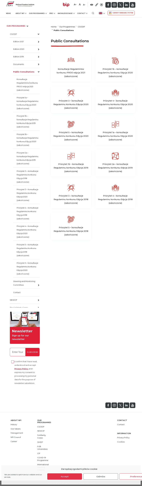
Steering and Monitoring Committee (24, 283)
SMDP (40, 442)
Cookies (121, 442)
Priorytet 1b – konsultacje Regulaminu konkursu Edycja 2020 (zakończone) (27, 139)
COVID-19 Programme (42, 458)
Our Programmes (38, 13)
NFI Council (16, 437)
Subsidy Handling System (121, 13)
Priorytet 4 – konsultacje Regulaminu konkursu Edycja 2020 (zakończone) (27, 231)
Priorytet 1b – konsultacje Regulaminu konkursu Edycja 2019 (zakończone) (27, 121)
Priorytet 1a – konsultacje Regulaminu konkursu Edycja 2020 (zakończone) (27, 103)
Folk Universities (42, 447)
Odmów (100, 476)
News (8, 13)
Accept (65, 476)
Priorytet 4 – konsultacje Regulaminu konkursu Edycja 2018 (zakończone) (27, 213)
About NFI (21, 13)
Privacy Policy (21, 369)
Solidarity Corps (41, 436)
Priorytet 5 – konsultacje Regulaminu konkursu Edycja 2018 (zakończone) (27, 250)
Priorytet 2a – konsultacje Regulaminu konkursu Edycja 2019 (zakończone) (27, 158)
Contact (82, 13)
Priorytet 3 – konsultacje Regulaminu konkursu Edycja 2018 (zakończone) (27, 176)
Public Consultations (23, 72)
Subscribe (32, 352)
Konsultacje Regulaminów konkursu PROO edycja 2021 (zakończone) (27, 84)
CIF (38, 453)
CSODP (13, 34)
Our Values (15, 429)
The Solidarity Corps (19, 307)
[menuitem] (101, 13)
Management (17, 433)
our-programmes (18, 26)
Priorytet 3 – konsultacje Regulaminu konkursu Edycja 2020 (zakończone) (27, 194)
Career (14, 441)
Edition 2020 (18, 49)
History (14, 424)
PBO (52, 13)
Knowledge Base (66, 13)
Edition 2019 (18, 56)
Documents (18, 64)
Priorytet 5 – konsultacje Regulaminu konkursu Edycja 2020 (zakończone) (27, 268)
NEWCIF (13, 300)
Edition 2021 (18, 41)
